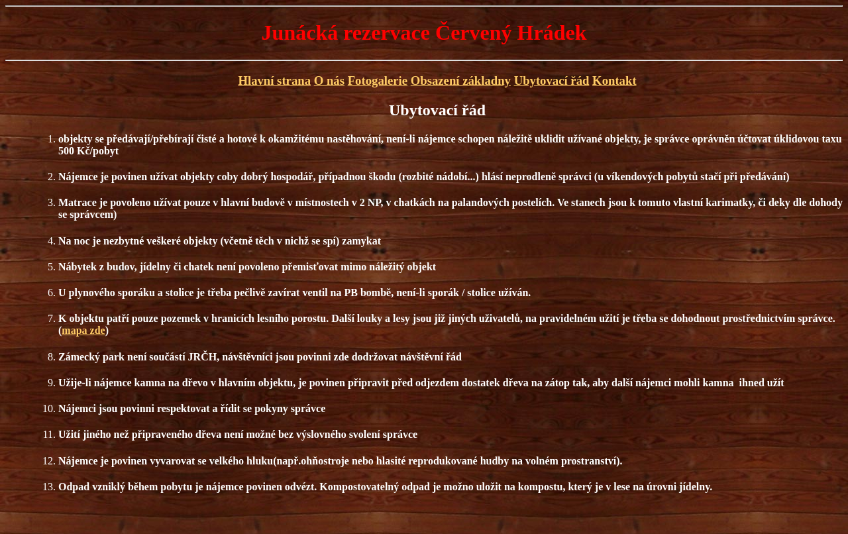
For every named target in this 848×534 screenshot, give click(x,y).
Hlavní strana (274, 80)
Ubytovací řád (552, 80)
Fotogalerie (377, 80)
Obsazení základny (461, 80)
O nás (329, 80)
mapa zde (83, 330)
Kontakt (614, 80)
